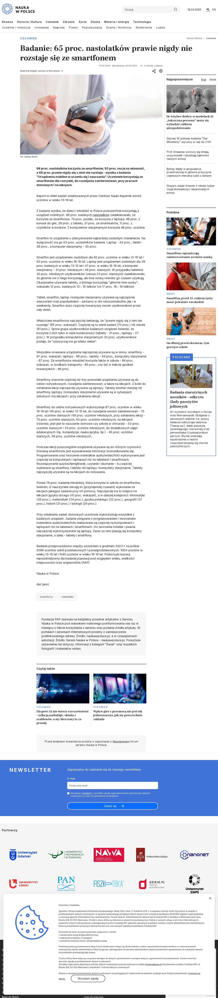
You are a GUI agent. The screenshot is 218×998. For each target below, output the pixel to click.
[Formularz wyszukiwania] (151, 9)
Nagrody (59, 27)
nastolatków (101, 215)
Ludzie (160, 27)
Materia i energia (116, 21)
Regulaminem (121, 741)
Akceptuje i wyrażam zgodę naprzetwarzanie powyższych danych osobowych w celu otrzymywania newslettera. (110, 794)
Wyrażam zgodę (88, 978)
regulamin (87, 793)
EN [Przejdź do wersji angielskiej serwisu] (214, 9)
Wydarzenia (144, 27)
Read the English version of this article (40, 70)
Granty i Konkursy (119, 27)
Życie (83, 21)
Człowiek (52, 21)
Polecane (181, 357)
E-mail (71, 778)
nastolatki (67, 596)
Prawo (73, 27)
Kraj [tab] (203, 79)
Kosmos (7, 21)
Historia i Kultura (29, 21)
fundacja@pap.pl (153, 964)
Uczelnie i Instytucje (16, 27)
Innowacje (42, 27)
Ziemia (95, 21)
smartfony (46, 596)
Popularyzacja (92, 27)
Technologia (142, 21)
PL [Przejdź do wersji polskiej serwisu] (208, 9)
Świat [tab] (212, 79)
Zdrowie (69, 21)
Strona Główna (194, 38)
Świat (170, 293)
